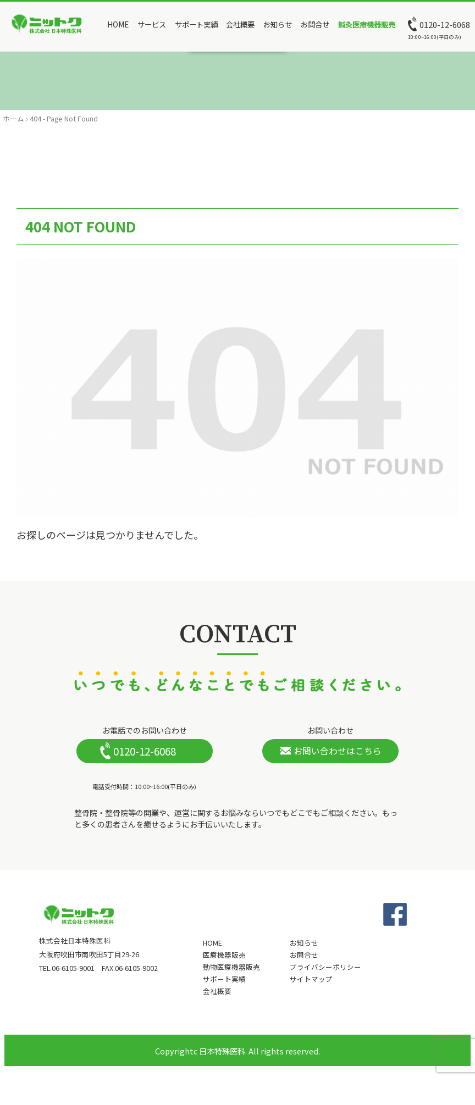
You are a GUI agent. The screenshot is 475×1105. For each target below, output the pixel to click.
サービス (151, 24)
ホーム (13, 118)
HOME (118, 24)
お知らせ (277, 24)
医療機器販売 (224, 955)
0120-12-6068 (444, 24)
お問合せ (315, 24)
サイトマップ (311, 979)
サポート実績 (196, 24)
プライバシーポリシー (325, 967)
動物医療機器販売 (231, 967)
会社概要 (240, 24)
